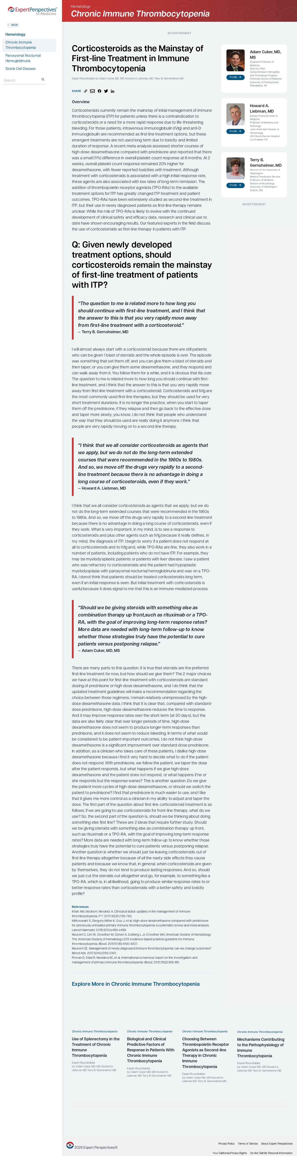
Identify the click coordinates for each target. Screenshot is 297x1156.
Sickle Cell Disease (20, 69)
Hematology (15, 35)
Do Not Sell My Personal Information (271, 1153)
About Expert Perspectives (277, 1144)
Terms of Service (248, 1144)
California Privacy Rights (233, 1153)
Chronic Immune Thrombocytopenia (20, 45)
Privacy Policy (227, 1144)
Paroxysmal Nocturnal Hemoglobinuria (23, 58)
